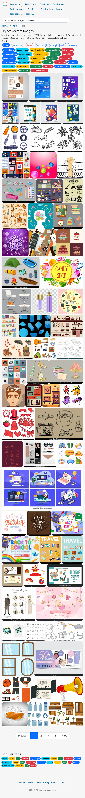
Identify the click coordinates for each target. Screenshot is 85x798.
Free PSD (30, 14)
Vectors (13, 26)
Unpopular (73, 45)
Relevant (52, 45)
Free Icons (32, 9)
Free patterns (16, 14)
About (54, 782)
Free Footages (59, 4)
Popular (62, 45)
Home (5, 26)
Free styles (61, 9)
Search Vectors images (14, 20)
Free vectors (15, 4)
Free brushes (47, 9)
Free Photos (30, 4)
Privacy (46, 782)
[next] (64, 735)
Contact (62, 782)
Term (38, 782)
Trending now (18, 45)
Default (6, 45)
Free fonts (44, 4)
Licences (30, 782)
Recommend (41, 45)
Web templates (17, 9)
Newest (29, 45)
